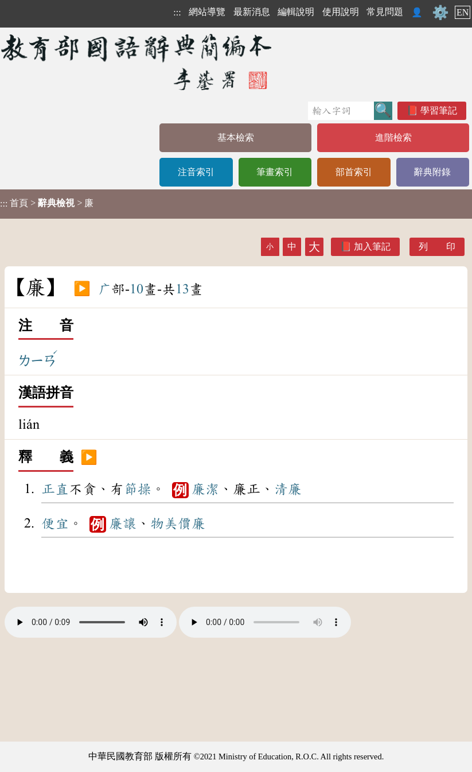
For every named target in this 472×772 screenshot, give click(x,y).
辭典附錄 (432, 172)
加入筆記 (372, 246)
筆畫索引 (274, 172)
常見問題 (384, 12)
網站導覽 (207, 12)
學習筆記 (438, 110)
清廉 (288, 489)
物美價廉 (177, 523)
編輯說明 (296, 12)
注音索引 (196, 172)
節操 (137, 489)
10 (136, 289)
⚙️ (440, 12)
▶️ (82, 289)
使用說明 (340, 12)
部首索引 (354, 172)
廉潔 (205, 489)
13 (182, 289)
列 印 (437, 246)
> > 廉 (46, 203)
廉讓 (122, 523)
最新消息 (251, 12)
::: (177, 12)
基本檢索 (235, 137)
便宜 (55, 523)
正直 (55, 489)
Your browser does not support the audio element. (91, 622)
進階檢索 (393, 137)
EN (463, 12)
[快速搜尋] (341, 111)
